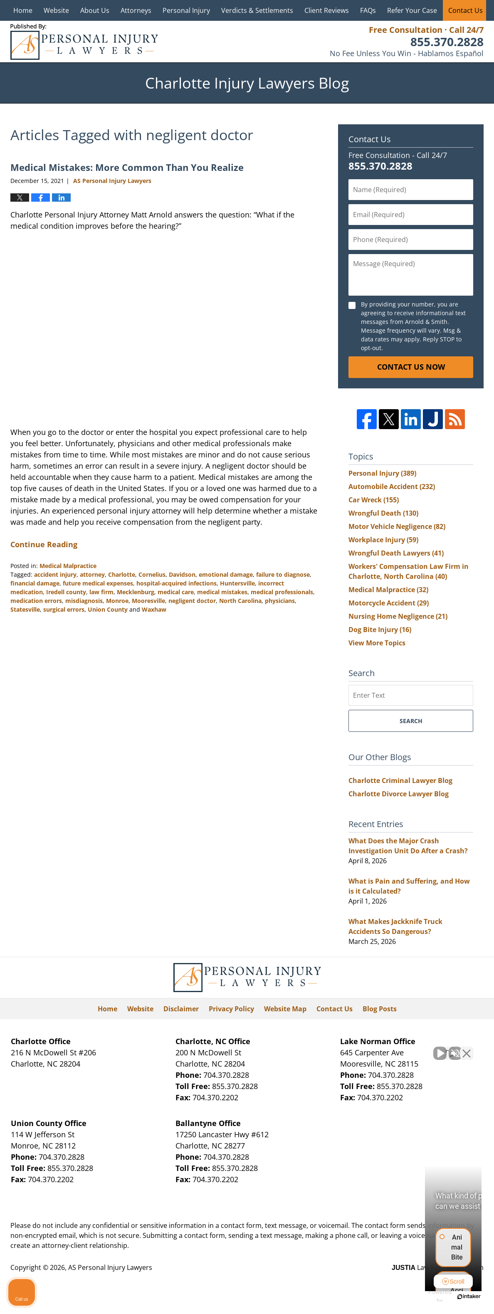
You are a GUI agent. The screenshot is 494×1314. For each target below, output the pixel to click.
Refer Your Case (412, 10)
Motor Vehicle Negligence (396, 526)
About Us (94, 10)
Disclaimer (181, 1008)
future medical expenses (98, 583)
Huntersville (237, 583)
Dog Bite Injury (379, 629)
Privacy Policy (231, 1008)
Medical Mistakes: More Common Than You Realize (127, 167)
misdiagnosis (84, 601)
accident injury (55, 574)
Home (22, 10)
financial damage (34, 583)
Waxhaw (154, 609)
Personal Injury (186, 10)
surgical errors (63, 609)
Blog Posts (380, 1008)
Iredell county (66, 592)
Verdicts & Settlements (257, 10)
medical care (176, 592)
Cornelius (151, 574)
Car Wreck (373, 499)
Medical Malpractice (68, 566)
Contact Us (465, 10)
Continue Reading (43, 544)
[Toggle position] (449, 1048)
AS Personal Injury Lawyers (110, 1267)
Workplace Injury (383, 539)
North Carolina (240, 601)
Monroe (117, 601)
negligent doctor (192, 601)
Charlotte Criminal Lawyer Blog (400, 780)
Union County (108, 609)
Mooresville (148, 601)
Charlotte (121, 574)
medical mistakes (222, 592)
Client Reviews (326, 10)
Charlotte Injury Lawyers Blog (84, 42)
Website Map (285, 1008)
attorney (92, 574)
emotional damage (226, 574)
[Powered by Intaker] (423, 1296)
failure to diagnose (283, 574)
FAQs (368, 10)
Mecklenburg (135, 592)
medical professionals (282, 592)
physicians (280, 601)
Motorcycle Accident (388, 603)
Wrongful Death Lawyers (396, 553)
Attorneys (136, 10)
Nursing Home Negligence (397, 616)
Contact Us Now (411, 367)
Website (56, 10)
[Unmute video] (346, 1048)
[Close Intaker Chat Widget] (466, 1048)
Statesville (25, 609)
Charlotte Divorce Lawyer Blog (398, 793)
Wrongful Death (383, 513)
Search (411, 721)
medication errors (36, 601)
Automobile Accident (391, 486)
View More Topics (376, 642)
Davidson (182, 574)
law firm (101, 592)
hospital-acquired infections (176, 583)
